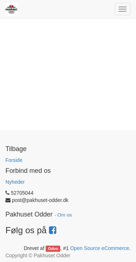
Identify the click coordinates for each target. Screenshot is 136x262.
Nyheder (15, 182)
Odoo (53, 248)
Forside (13, 160)
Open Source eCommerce (99, 248)
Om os (64, 215)
